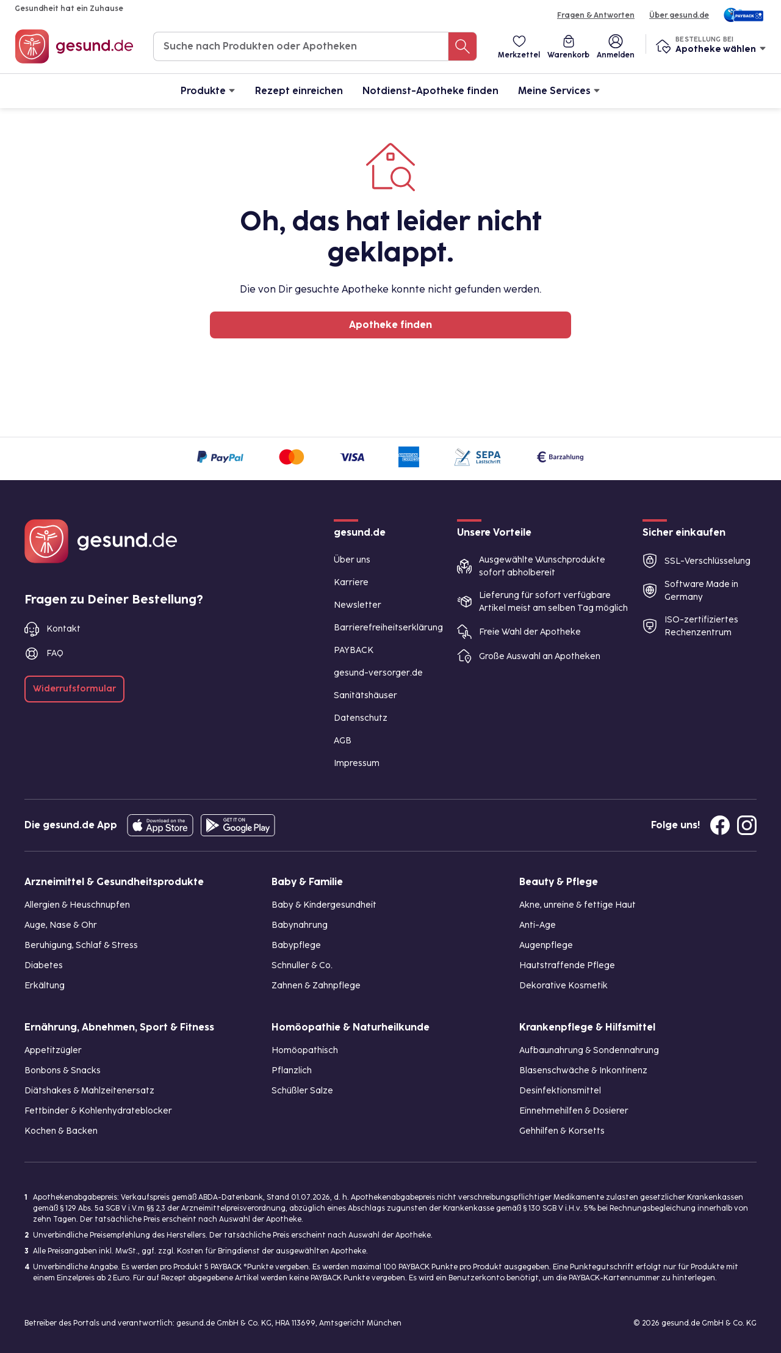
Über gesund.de (679, 15)
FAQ (54, 653)
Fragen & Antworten (596, 15)
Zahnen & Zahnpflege (316, 985)
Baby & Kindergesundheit (324, 905)
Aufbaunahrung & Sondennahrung (589, 1050)
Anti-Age (537, 925)
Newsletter (357, 605)
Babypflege (296, 945)
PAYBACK (353, 650)
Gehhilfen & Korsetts (562, 1131)
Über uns (352, 560)
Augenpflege (546, 945)
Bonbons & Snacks (62, 1070)
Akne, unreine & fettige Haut (577, 905)
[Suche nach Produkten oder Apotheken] (462, 46)
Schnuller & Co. (302, 965)
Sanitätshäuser (365, 695)
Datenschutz (360, 718)
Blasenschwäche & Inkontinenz (583, 1070)
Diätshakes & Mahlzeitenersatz (89, 1090)
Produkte (208, 90)
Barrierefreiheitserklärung (388, 627)
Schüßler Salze (302, 1090)
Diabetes (43, 965)
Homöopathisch (305, 1050)
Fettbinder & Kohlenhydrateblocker (98, 1111)
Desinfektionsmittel (560, 1090)
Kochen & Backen (61, 1131)
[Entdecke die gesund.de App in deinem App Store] (160, 825)
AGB (342, 740)
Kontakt (63, 629)
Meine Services (559, 90)
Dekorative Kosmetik (563, 985)
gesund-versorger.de (378, 673)
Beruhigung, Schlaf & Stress (81, 945)
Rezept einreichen (299, 91)
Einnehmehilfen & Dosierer (573, 1111)
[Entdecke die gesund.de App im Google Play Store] (238, 825)
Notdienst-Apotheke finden (430, 91)
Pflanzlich (292, 1070)
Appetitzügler (53, 1050)
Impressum (357, 763)
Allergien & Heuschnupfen (77, 905)
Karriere (351, 582)
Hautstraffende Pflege (567, 965)
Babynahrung (300, 925)
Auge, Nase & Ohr (60, 925)
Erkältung (44, 985)
